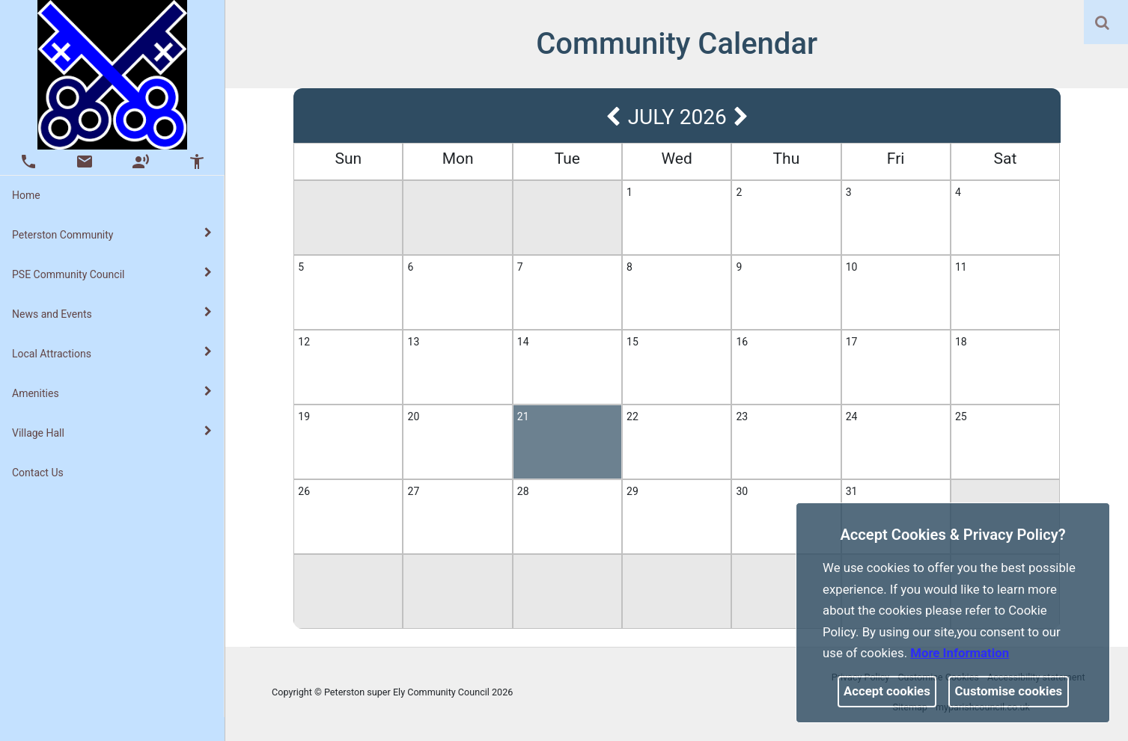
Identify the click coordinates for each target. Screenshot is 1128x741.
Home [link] (26, 195)
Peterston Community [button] (112, 234)
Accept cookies (887, 690)
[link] (1102, 22)
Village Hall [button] (112, 432)
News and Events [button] (112, 313)
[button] (1103, 24)
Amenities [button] (112, 392)
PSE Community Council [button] (112, 273)
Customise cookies (1009, 690)
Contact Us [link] (38, 473)
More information (959, 652)
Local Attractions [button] (112, 353)
